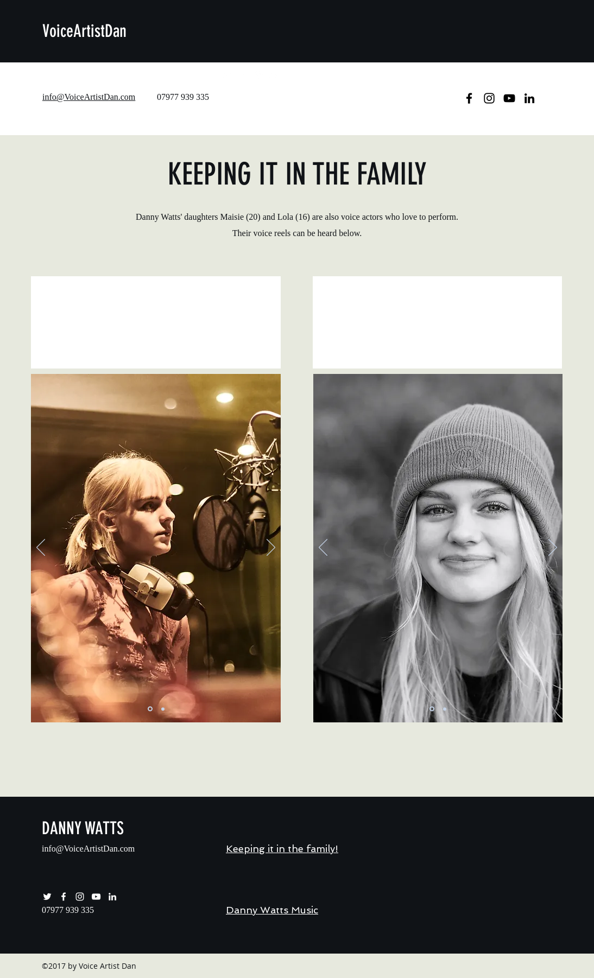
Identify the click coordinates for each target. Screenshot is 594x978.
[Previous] (40, 548)
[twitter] (225, 74)
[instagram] (258, 74)
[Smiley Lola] (431, 709)
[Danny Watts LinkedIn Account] (112, 896)
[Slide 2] (163, 708)
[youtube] (274, 74)
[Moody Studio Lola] (444, 708)
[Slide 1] (150, 709)
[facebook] (242, 74)
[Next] (271, 548)
